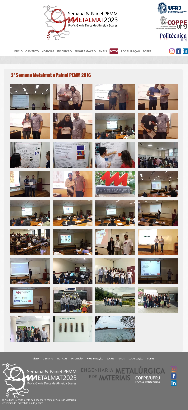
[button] (30, 97)
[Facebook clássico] (178, 51)
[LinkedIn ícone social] (185, 51)
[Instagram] (172, 51)
